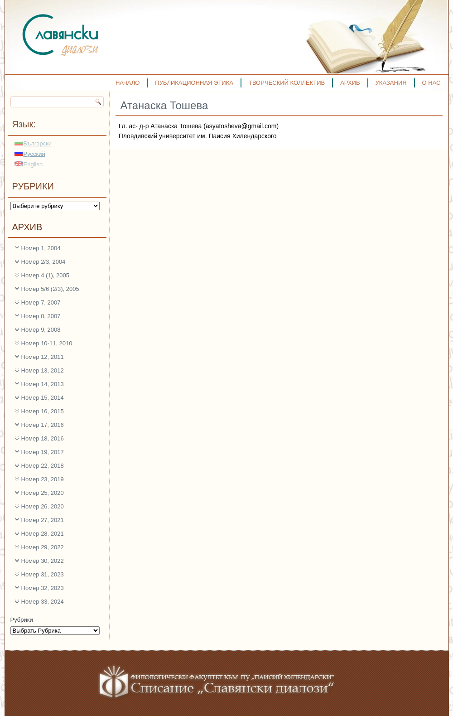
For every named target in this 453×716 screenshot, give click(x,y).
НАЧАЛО (128, 82)
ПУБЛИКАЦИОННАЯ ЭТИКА (194, 82)
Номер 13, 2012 (42, 370)
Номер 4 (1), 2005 (45, 275)
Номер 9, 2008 (41, 329)
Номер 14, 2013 (42, 384)
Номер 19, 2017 (42, 452)
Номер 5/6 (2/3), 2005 (50, 288)
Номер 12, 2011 (42, 356)
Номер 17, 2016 (42, 424)
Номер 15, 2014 (42, 397)
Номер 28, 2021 (42, 533)
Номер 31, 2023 (42, 574)
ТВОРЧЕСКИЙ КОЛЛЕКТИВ (287, 82)
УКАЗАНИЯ (391, 82)
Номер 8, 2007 (41, 316)
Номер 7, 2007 (41, 302)
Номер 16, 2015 (42, 411)
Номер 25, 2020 (42, 492)
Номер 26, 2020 (42, 506)
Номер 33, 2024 (42, 601)
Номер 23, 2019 (42, 479)
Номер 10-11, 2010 (46, 343)
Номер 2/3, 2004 (43, 261)
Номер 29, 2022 (42, 547)
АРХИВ (350, 82)
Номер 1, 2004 (41, 248)
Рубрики (21, 619)
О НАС (431, 82)
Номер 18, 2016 (42, 438)
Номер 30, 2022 (42, 560)
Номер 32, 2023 (42, 588)
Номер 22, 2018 (42, 465)
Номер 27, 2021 (42, 520)
